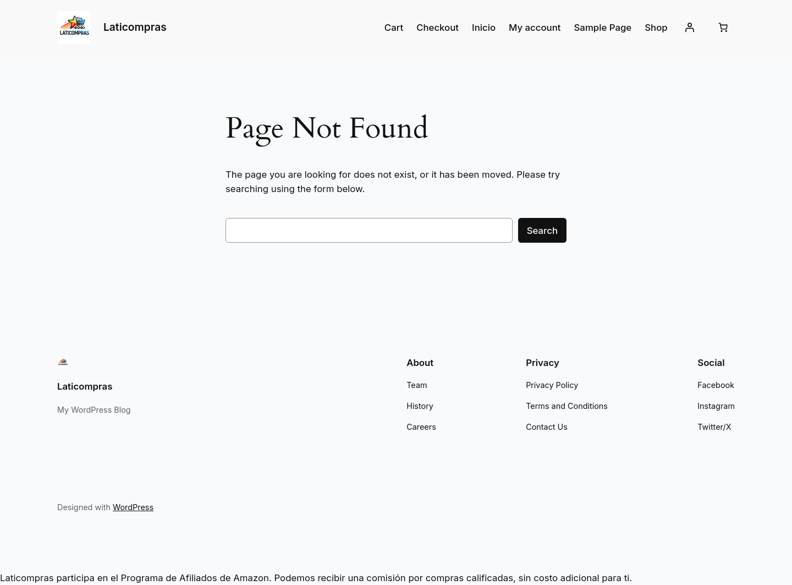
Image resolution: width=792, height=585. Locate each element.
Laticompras (134, 27)
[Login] (689, 27)
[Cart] (723, 27)
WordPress (128, 507)
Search (543, 230)
